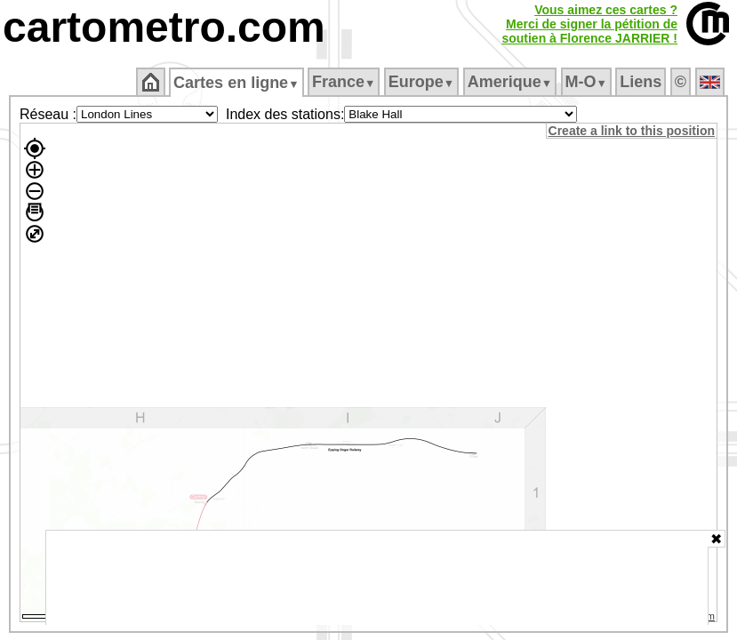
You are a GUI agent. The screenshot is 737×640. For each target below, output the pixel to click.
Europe (422, 82)
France (344, 82)
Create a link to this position (632, 131)
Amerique (511, 82)
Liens (642, 82)
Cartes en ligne (237, 83)
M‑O (587, 82)
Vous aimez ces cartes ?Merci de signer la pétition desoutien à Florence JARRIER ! (589, 24)
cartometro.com (164, 27)
